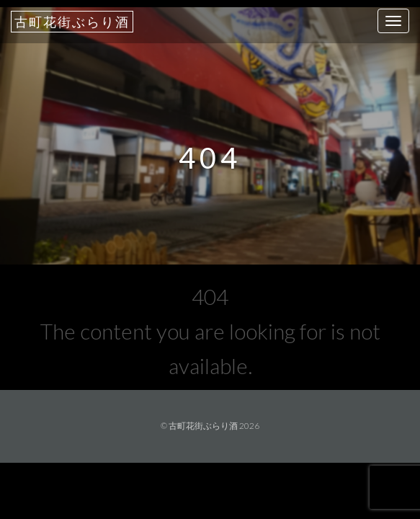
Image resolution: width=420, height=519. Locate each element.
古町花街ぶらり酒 (72, 22)
